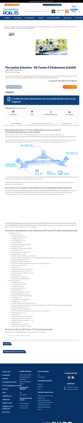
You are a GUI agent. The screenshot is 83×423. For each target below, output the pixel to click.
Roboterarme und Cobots (25, 402)
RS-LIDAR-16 (37, 142)
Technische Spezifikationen (41, 123)
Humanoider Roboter (46, 381)
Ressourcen (66, 123)
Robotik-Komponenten (46, 393)
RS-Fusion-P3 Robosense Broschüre (18, 336)
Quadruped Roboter (24, 391)
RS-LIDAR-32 (65, 142)
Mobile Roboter (26, 372)
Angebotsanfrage (70, 86)
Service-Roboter (44, 372)
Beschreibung (16, 123)
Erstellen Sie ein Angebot (52, 4)
